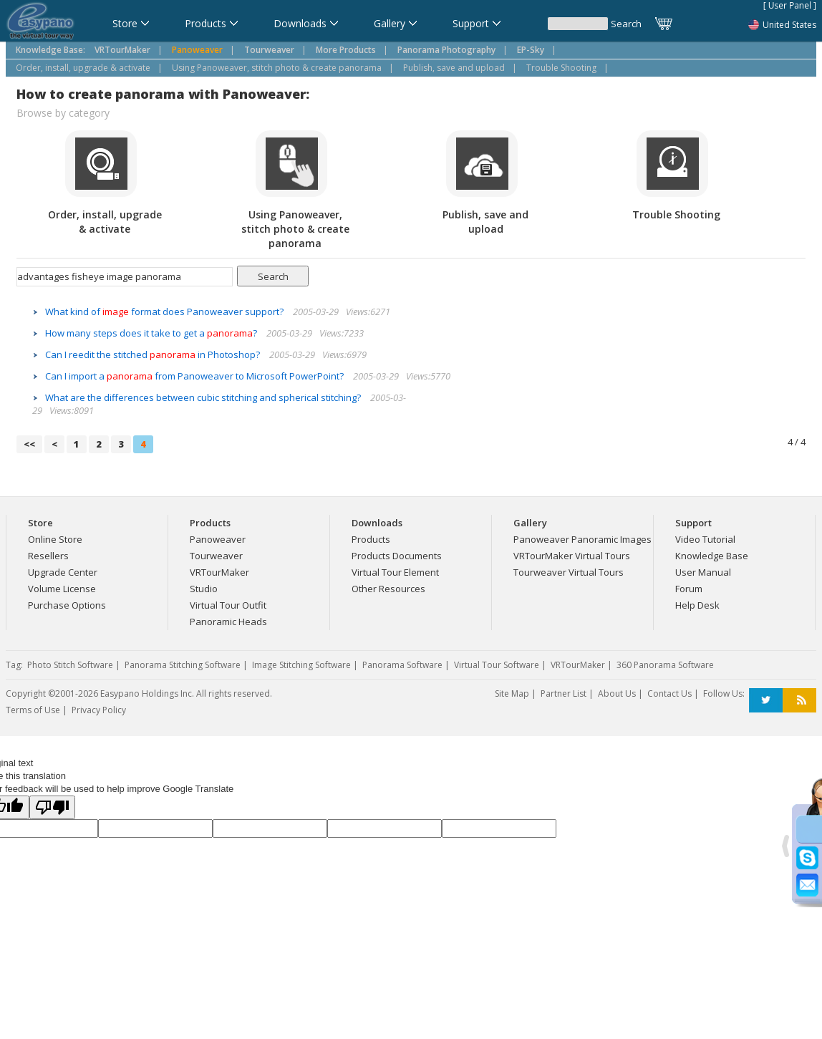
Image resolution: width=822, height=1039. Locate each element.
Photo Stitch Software (70, 665)
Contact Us (669, 693)
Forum (688, 588)
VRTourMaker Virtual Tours (571, 555)
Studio (204, 588)
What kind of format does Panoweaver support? (165, 311)
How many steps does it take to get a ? (152, 333)
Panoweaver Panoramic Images (582, 539)
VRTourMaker (219, 572)
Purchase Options (67, 605)
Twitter (766, 700)
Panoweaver (218, 539)
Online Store (55, 539)
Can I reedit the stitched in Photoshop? (153, 354)
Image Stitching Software (301, 665)
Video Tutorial (705, 539)
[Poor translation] (52, 807)
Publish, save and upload (454, 68)
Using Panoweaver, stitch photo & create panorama (277, 68)
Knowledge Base (711, 555)
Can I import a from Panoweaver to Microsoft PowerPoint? (195, 375)
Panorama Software (402, 665)
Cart (664, 23)
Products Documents (397, 555)
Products (371, 539)
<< (29, 444)
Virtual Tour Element (395, 572)
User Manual (703, 572)
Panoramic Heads (228, 621)
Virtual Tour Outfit (228, 605)
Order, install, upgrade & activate (83, 68)
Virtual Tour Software (496, 665)
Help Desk (697, 605)
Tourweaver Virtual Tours (568, 572)
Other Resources (388, 588)
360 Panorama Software (665, 665)
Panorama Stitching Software (183, 665)
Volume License (62, 588)
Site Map (512, 693)
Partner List (563, 693)
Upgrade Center (62, 572)
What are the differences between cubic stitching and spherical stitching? (204, 397)
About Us (617, 693)
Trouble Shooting (561, 68)
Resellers (48, 555)
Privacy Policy (99, 710)
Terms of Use (33, 710)
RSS (799, 700)
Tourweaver (216, 555)
